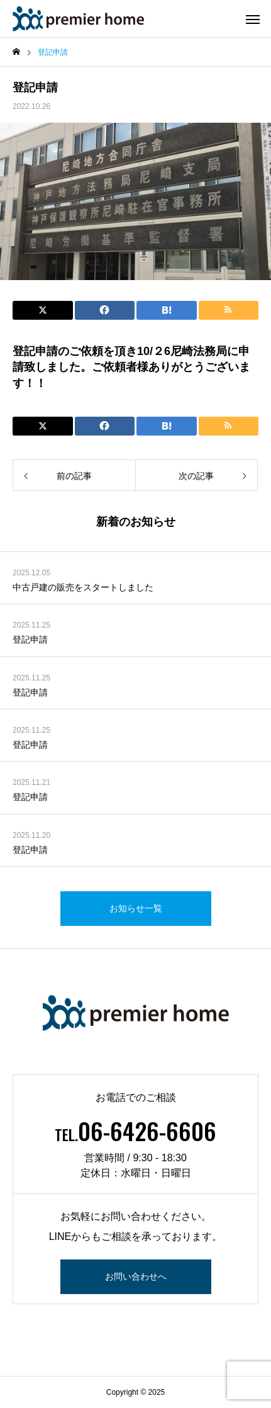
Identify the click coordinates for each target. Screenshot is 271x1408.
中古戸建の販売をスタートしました (83, 587)
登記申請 (30, 639)
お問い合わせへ (136, 1276)
